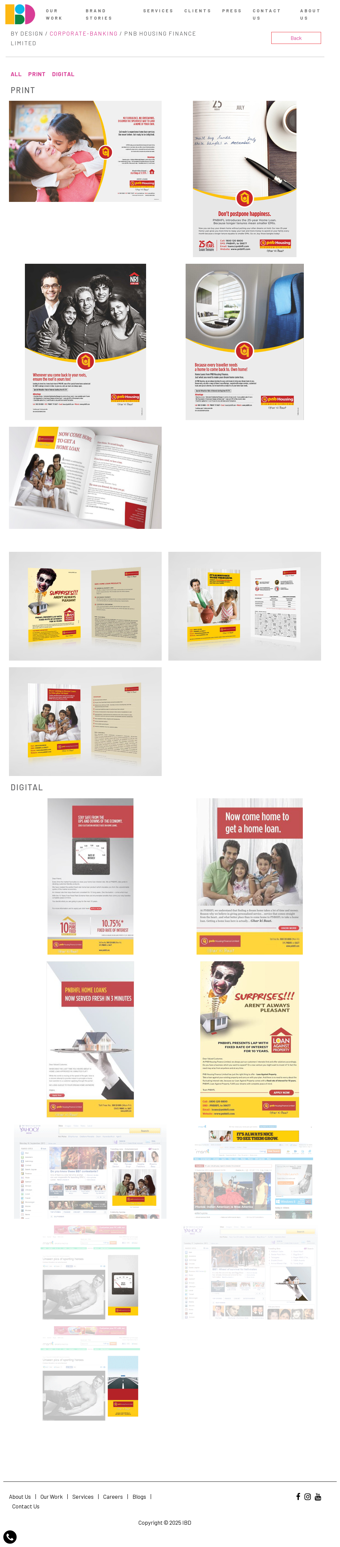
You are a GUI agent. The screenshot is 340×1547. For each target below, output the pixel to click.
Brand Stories (99, 14)
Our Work (54, 14)
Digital (63, 74)
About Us (310, 14)
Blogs (139, 1496)
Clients (198, 10)
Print (37, 74)
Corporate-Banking (84, 33)
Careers (113, 1496)
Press (232, 10)
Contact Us (26, 1506)
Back (296, 38)
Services (158, 10)
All (16, 74)
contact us (267, 14)
